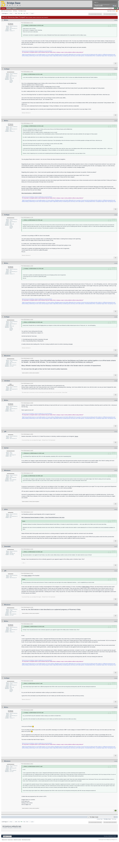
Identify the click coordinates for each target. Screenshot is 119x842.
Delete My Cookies (17, 839)
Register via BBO (99, 5)
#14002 (115, 69)
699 (16, 13)
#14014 (115, 546)
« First (10, 13)
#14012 (115, 470)
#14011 (115, 448)
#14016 (115, 604)
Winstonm (7, 355)
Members (9, 8)
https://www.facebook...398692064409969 (31, 193)
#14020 (115, 761)
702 (24, 13)
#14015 (115, 570)
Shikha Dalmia (85, 586)
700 (19, 13)
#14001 (115, 20)
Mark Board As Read (26, 839)
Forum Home (10, 839)
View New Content (111, 10)
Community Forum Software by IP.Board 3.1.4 (108, 839)
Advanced (118, 8)
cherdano (7, 380)
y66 (5, 431)
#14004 (115, 214)
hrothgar (7, 69)
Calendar (15, 8)
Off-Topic (15, 10)
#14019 (115, 707)
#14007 (115, 355)
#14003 (115, 120)
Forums (3, 8)
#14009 (115, 400)
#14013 (115, 509)
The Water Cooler (22, 10)
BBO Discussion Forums (6, 10)
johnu (6, 509)
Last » (32, 13)
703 (27, 13)
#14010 (115, 431)
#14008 (115, 380)
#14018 (115, 678)
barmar (6, 448)
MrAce (6, 20)
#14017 (115, 621)
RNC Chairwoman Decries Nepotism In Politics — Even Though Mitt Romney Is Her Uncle (42, 517)
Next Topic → (114, 819)
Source (76, 436)
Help (114, 6)
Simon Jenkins (27, 575)
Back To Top (4, 839)
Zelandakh (7, 546)
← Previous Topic (99, 819)
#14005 (115, 263)
